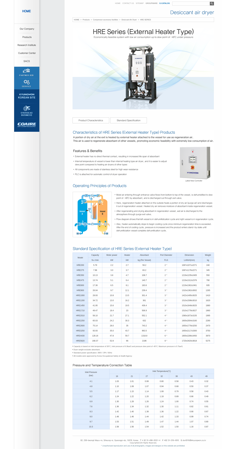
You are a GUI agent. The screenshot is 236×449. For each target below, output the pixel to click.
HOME (118, 3)
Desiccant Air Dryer (129, 20)
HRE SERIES (145, 20)
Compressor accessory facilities (105, 20)
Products (86, 20)
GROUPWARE (151, 3)
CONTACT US (128, 3)
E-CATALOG (165, 3)
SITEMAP (140, 3)
